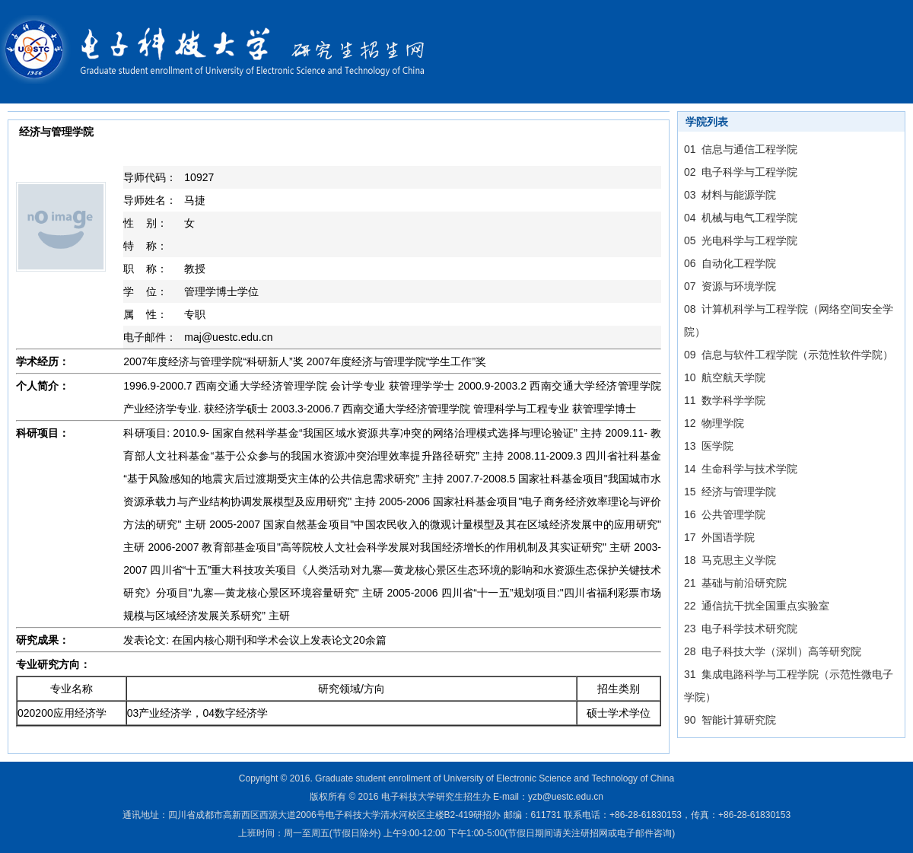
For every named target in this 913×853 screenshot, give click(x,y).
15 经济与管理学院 (730, 491)
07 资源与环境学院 (730, 286)
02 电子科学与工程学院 (740, 172)
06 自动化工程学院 (730, 263)
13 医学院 (708, 446)
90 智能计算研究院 (730, 720)
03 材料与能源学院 (730, 195)
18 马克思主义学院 (730, 560)
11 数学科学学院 (724, 400)
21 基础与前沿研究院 (735, 583)
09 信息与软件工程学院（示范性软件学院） (788, 355)
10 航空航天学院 (724, 377)
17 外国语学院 (719, 537)
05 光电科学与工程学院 (740, 240)
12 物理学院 (714, 423)
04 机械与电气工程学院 (740, 218)
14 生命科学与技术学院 (740, 469)
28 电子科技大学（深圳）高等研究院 (772, 651)
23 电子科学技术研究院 (740, 628)
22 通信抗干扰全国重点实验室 (756, 606)
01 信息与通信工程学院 (740, 149)
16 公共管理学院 (724, 514)
